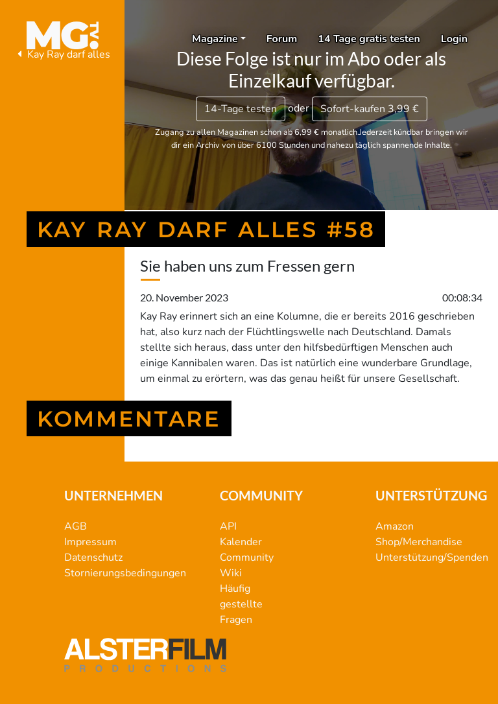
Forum (282, 39)
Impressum (90, 542)
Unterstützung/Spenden (431, 557)
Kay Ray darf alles (62, 54)
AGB (75, 526)
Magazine (215, 39)
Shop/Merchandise (418, 542)
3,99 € (369, 109)
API (228, 526)
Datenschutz (93, 557)
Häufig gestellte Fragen (241, 604)
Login (454, 39)
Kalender (241, 542)
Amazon (394, 526)
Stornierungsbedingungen (125, 573)
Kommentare (129, 418)
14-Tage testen (240, 109)
